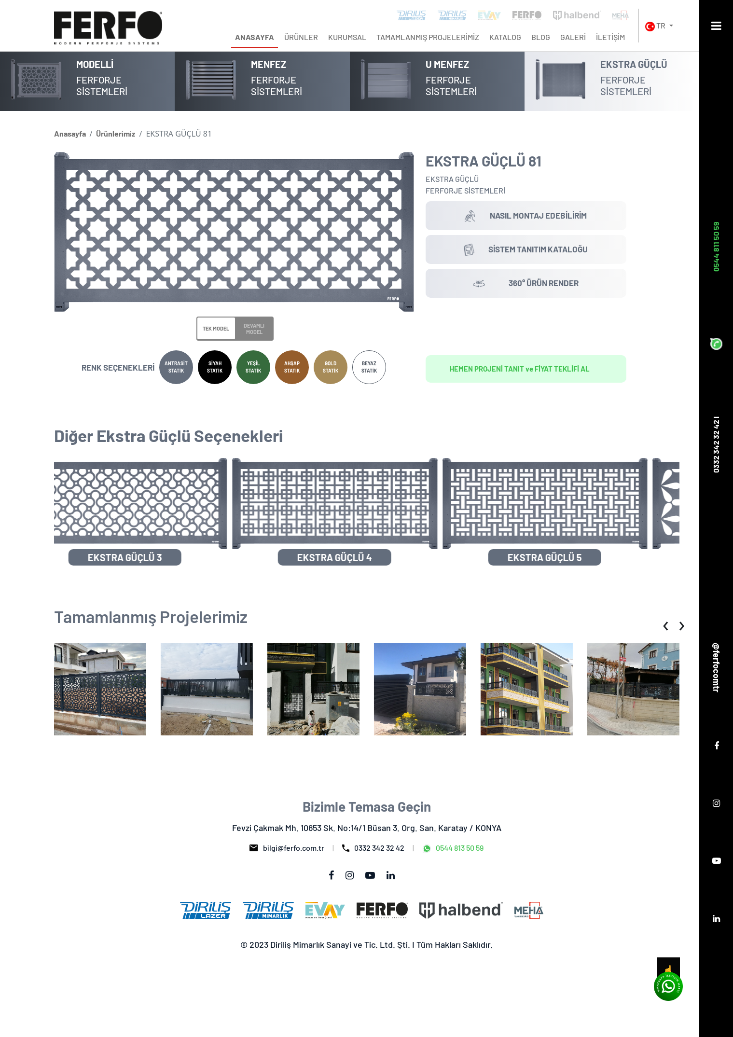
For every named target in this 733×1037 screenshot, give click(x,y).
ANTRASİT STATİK (176, 366)
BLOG (540, 36)
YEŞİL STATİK (253, 366)
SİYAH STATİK (214, 366)
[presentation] (666, 624)
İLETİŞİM (610, 36)
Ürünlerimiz (115, 133)
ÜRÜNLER (301, 36)
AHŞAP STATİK (292, 366)
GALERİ (573, 36)
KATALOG (505, 36)
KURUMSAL (347, 36)
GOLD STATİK (330, 366)
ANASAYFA (254, 36)
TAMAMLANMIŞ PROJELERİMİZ (427, 36)
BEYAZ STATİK (369, 366)
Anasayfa (70, 133)
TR (656, 26)
